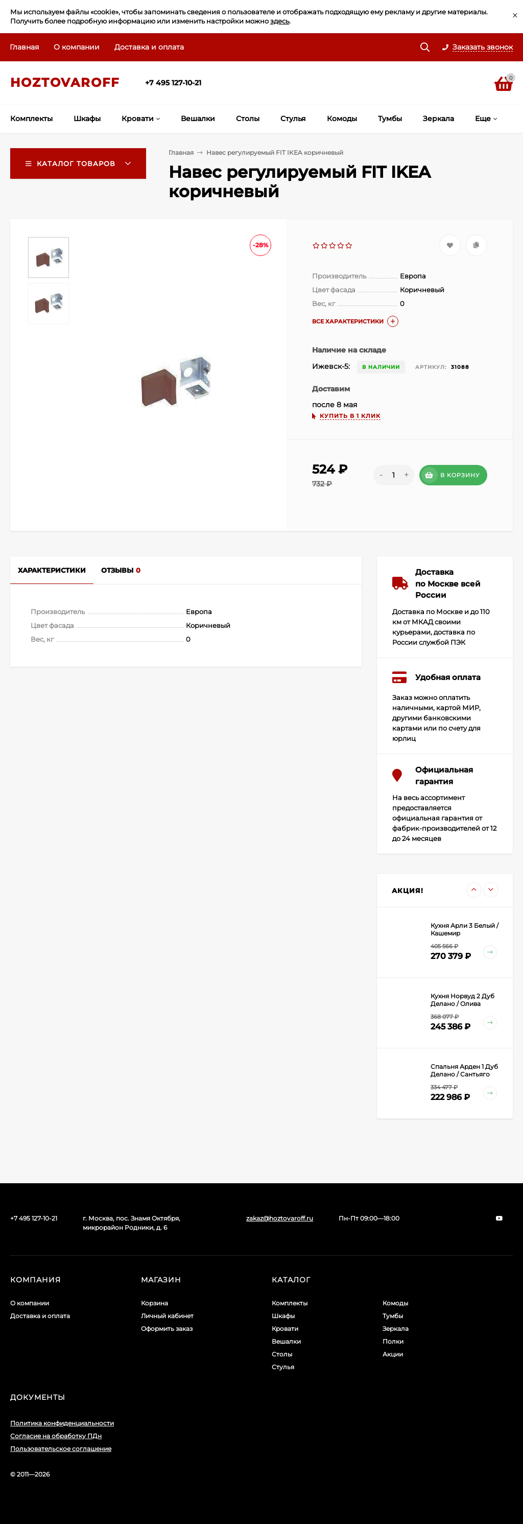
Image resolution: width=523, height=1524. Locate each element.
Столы (282, 1354)
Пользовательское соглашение (60, 1448)
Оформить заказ (167, 1328)
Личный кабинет (167, 1316)
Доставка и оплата (149, 47)
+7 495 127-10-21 (173, 82)
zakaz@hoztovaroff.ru (279, 1218)
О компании (77, 47)
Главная (24, 47)
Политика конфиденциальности (62, 1423)
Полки (393, 1341)
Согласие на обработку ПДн (56, 1436)
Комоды (395, 1303)
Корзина (154, 1303)
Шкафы (283, 1316)
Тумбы (393, 1316)
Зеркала (396, 1328)
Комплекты (289, 1303)
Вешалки (286, 1341)
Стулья (283, 1367)
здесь (279, 21)
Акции (393, 1354)
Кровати (285, 1328)
